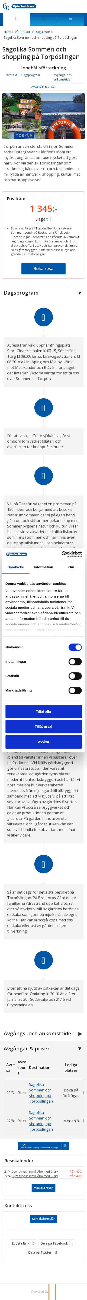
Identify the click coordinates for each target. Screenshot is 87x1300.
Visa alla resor (43, 1188)
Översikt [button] (11, 75)
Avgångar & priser (27, 1048)
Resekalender (19, 1160)
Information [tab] (43, 567)
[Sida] (16, 19)
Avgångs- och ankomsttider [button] (63, 77)
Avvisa (43, 742)
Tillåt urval (43, 726)
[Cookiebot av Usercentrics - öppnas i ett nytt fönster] (62, 554)
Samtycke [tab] (15, 567)
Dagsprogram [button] (30, 75)
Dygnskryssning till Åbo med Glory (35, 1172)
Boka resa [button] (43, 268)
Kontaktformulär (43, 1219)
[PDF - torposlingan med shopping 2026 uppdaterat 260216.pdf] (43, 1146)
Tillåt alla (43, 711)
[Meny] (70, 19)
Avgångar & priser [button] (43, 87)
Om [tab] (71, 567)
